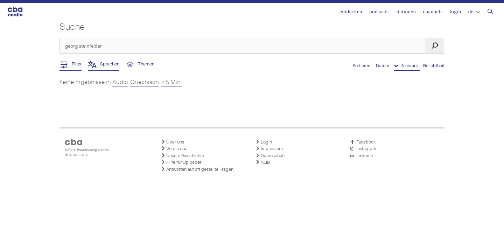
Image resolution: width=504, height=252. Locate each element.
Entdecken (351, 11)
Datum (383, 66)
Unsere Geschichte (182, 155)
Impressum (269, 148)
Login (455, 11)
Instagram (363, 148)
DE (474, 11)
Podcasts (378, 11)
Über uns (172, 142)
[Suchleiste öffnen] (490, 12)
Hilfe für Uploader (181, 162)
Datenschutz (270, 155)
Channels (432, 11)
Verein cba (174, 148)
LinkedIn (361, 155)
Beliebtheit (433, 66)
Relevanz (407, 65)
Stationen (406, 11)
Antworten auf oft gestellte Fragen (197, 169)
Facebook (363, 142)
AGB (262, 162)
